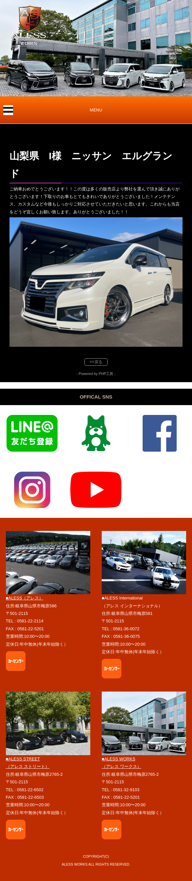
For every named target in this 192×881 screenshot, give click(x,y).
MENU (96, 110)
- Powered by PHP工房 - (96, 374)
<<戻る (96, 362)
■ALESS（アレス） (25, 598)
